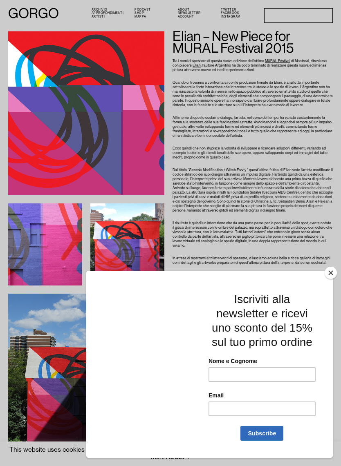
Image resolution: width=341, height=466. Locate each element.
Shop (139, 12)
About (184, 9)
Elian (197, 65)
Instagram (230, 16)
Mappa (140, 16)
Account (186, 16)
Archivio (100, 9)
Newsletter (189, 12)
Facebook (230, 12)
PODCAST (143, 9)
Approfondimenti (108, 12)
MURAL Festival (277, 61)
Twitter (228, 9)
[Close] (331, 273)
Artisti (98, 16)
